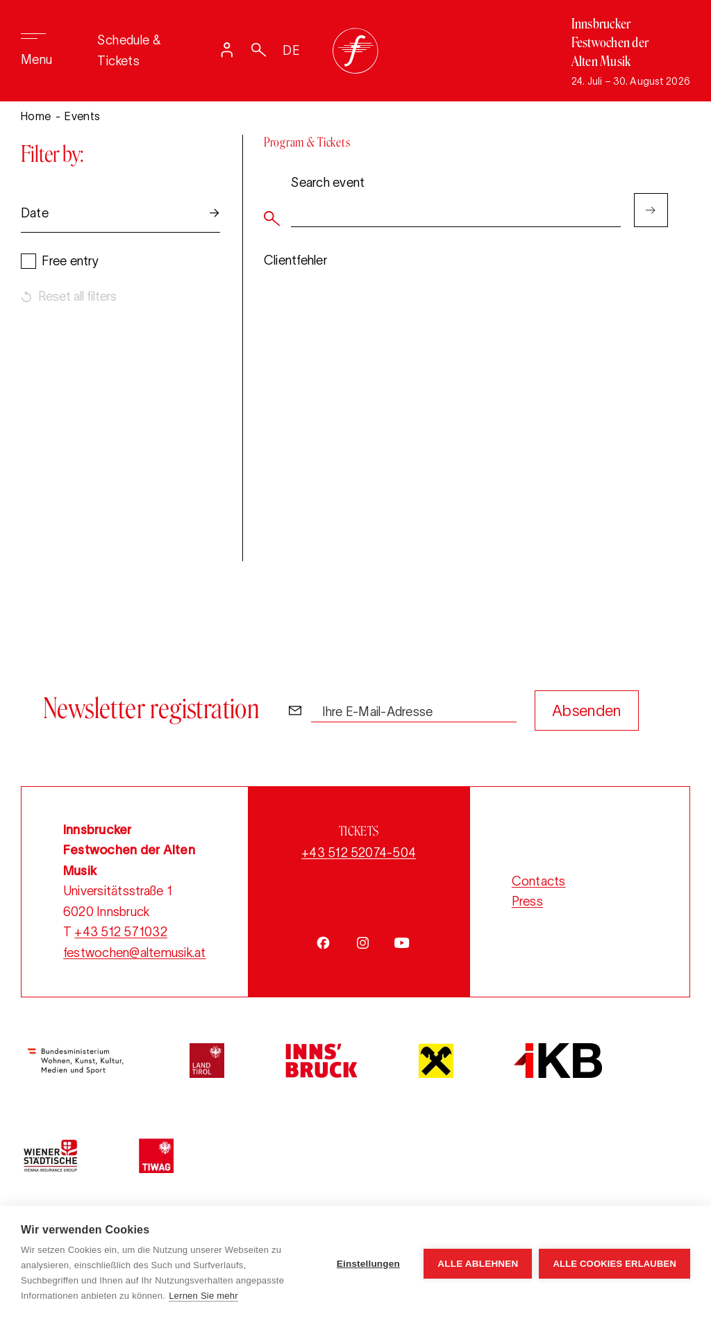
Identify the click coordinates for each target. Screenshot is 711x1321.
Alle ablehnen (477, 1263)
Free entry (70, 261)
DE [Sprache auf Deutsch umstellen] (291, 51)
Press (527, 901)
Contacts (539, 881)
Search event (328, 182)
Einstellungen (368, 1263)
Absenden (586, 710)
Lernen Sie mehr (203, 1295)
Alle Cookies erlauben (614, 1263)
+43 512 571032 (120, 932)
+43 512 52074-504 (358, 853)
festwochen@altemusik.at (134, 953)
